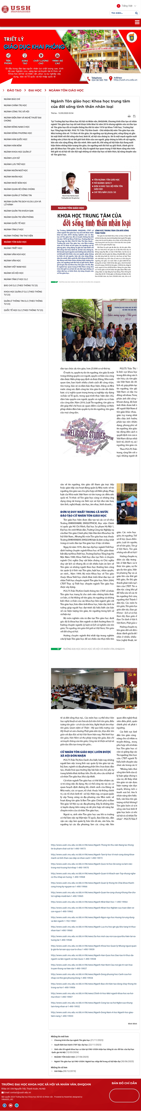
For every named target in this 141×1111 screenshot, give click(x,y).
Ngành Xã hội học (14, 273)
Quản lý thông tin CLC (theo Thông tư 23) (23, 302)
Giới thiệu (58, 1071)
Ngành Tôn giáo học (15, 242)
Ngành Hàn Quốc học (15, 140)
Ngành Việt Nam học (15, 267)
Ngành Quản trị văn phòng (19, 217)
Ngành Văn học (12, 261)
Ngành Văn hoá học (15, 254)
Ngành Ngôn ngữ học (16, 171)
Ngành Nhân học (13, 177)
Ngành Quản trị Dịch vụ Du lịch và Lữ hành (22, 203)
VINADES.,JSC (7, 1100)
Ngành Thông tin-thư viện (18, 236)
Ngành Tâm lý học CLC (16, 279)
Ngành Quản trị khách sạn (18, 211)
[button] (124, 6)
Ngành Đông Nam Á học (17, 127)
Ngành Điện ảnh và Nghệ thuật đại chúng (22, 119)
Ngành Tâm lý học (14, 230)
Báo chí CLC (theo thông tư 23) (21, 286)
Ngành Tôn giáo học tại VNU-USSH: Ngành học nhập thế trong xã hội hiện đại (87, 1062)
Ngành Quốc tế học (14, 223)
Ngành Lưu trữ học (14, 164)
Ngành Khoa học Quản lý (17, 152)
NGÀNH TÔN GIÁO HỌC (64, 1057)
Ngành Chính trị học (15, 105)
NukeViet (68, 1097)
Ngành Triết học (13, 248)
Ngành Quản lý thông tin (18, 195)
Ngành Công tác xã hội (16, 112)
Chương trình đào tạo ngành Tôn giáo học (72, 1041)
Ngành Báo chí (12, 99)
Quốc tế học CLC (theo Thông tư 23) (23, 310)
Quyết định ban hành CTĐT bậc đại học (71, 1045)
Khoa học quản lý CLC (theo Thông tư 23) (23, 293)
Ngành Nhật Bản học (15, 183)
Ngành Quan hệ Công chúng (19, 189)
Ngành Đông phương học (18, 133)
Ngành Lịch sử (12, 158)
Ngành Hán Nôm (13, 146)
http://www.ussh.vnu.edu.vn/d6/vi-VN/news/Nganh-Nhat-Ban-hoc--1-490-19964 (89, 902)
